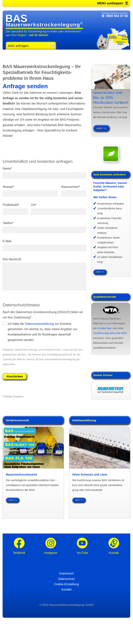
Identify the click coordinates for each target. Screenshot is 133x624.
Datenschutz (66, 580)
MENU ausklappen (110, 3)
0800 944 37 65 (116, 16)
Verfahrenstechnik (17, 421)
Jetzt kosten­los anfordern (109, 174)
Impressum (66, 575)
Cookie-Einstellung (66, 586)
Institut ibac (105, 329)
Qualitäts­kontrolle (104, 298)
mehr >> (101, 128)
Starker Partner (103, 376)
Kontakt (66, 591)
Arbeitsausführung (84, 421)
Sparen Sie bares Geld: (108, 92)
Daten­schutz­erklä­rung (39, 323)
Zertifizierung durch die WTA (110, 334)
